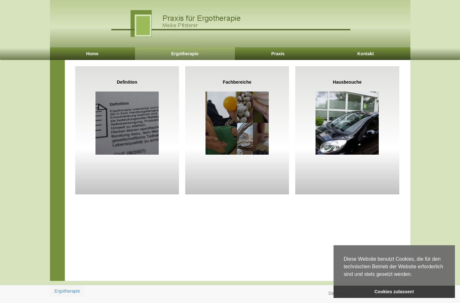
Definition (127, 117)
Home (92, 53)
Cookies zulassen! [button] (394, 291)
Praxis (278, 53)
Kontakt (365, 53)
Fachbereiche (237, 117)
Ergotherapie (185, 53)
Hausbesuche (347, 117)
